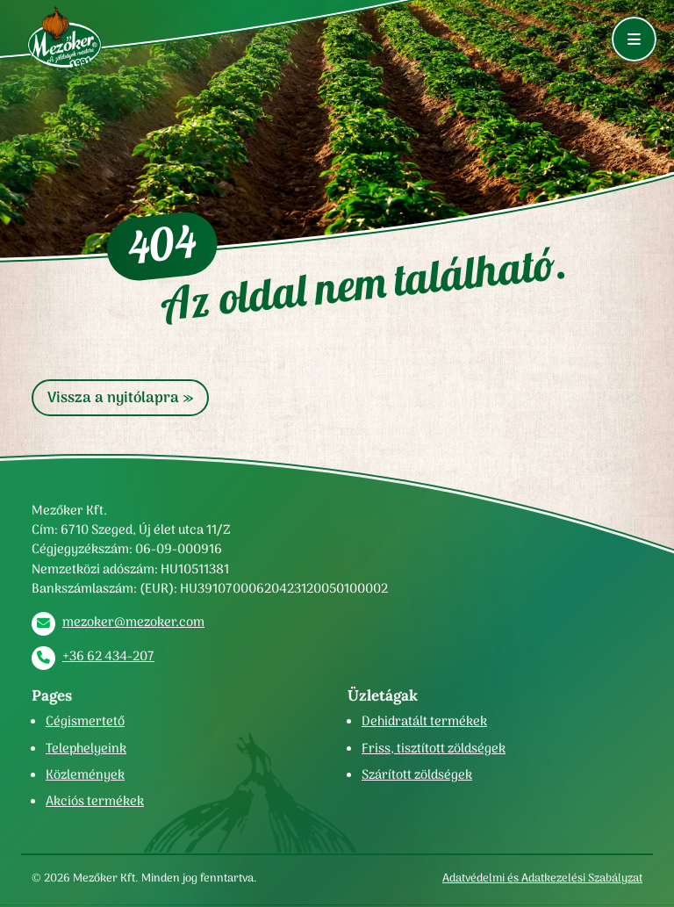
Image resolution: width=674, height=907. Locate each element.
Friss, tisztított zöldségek (434, 748)
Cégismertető (85, 721)
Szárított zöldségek (417, 774)
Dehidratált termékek (424, 721)
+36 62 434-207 (108, 656)
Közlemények (85, 774)
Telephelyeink (86, 748)
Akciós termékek (95, 800)
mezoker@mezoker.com (133, 621)
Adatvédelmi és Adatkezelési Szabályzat (542, 877)
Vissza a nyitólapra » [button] (120, 397)
